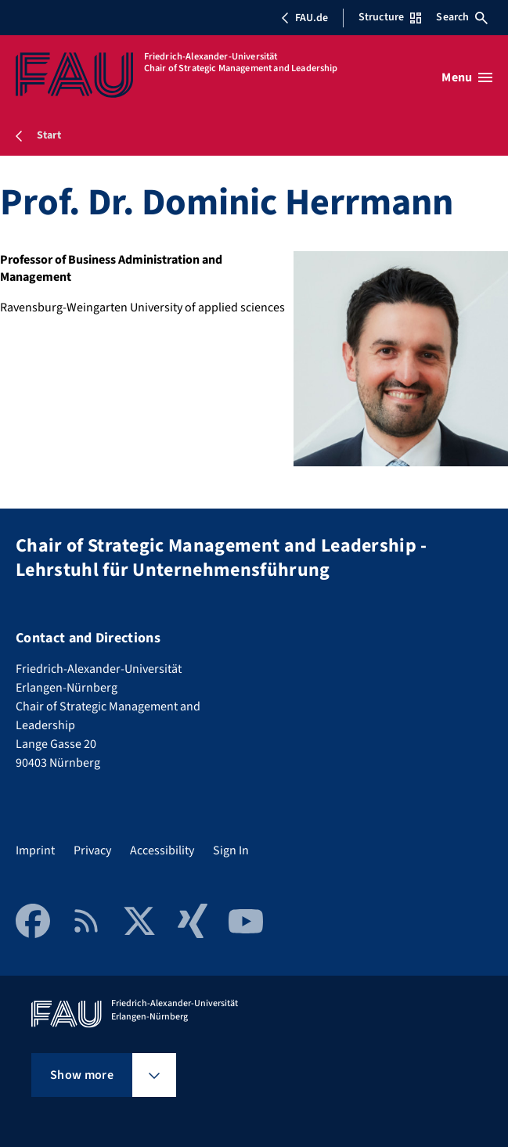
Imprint (35, 850)
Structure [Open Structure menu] (389, 17)
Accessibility (162, 850)
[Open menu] (466, 77)
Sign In (231, 850)
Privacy (92, 850)
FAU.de (304, 18)
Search (462, 17)
